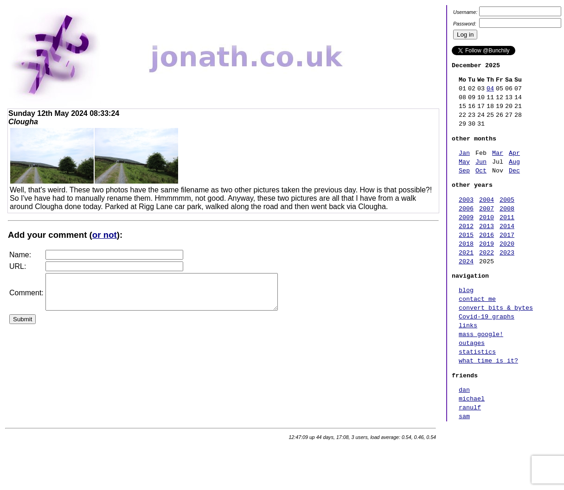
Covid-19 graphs (486, 351)
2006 (466, 227)
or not (104, 235)
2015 (466, 258)
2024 (466, 289)
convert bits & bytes (496, 341)
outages (472, 381)
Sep (464, 185)
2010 (486, 238)
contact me (477, 330)
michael (472, 444)
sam (464, 464)
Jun (481, 175)
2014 (507, 248)
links (468, 361)
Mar (497, 165)
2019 (486, 268)
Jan (464, 165)
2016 (486, 258)
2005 (507, 217)
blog (466, 320)
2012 (466, 248)
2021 (466, 278)
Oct (481, 185)
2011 (507, 238)
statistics (477, 392)
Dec (514, 185)
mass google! (481, 371)
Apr (514, 165)
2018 (466, 268)
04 (490, 92)
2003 (466, 217)
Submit (22, 326)
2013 (486, 248)
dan (464, 434)
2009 (466, 238)
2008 (507, 227)
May (464, 175)
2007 (486, 227)
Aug (514, 175)
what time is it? (488, 402)
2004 (486, 217)
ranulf (470, 454)
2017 (507, 258)
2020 (507, 268)
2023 (507, 278)
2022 (486, 278)
